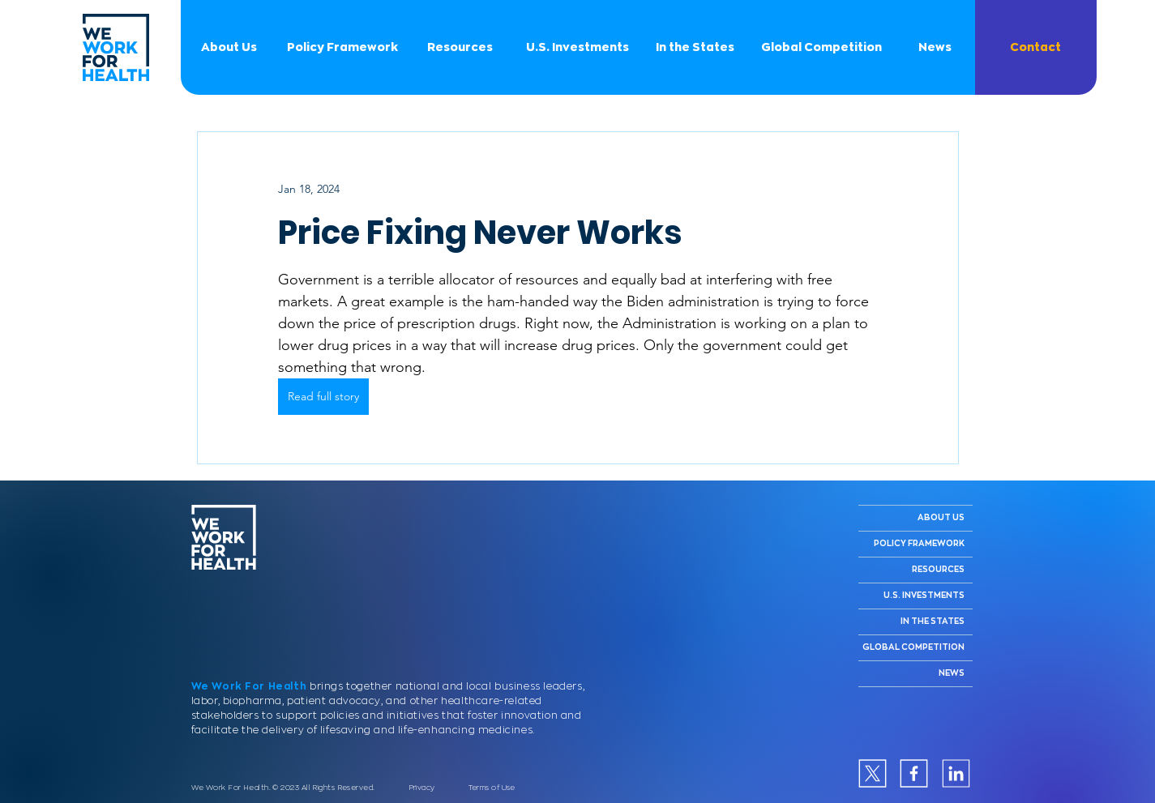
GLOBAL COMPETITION (913, 647)
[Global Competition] (822, 47)
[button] (1036, 47)
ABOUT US (941, 518)
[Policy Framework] (343, 47)
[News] (935, 47)
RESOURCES (938, 570)
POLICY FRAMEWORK (919, 544)
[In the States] (695, 47)
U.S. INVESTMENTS (924, 596)
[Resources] (460, 47)
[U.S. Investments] (578, 47)
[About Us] (229, 47)
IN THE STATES (932, 621)
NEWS (952, 673)
